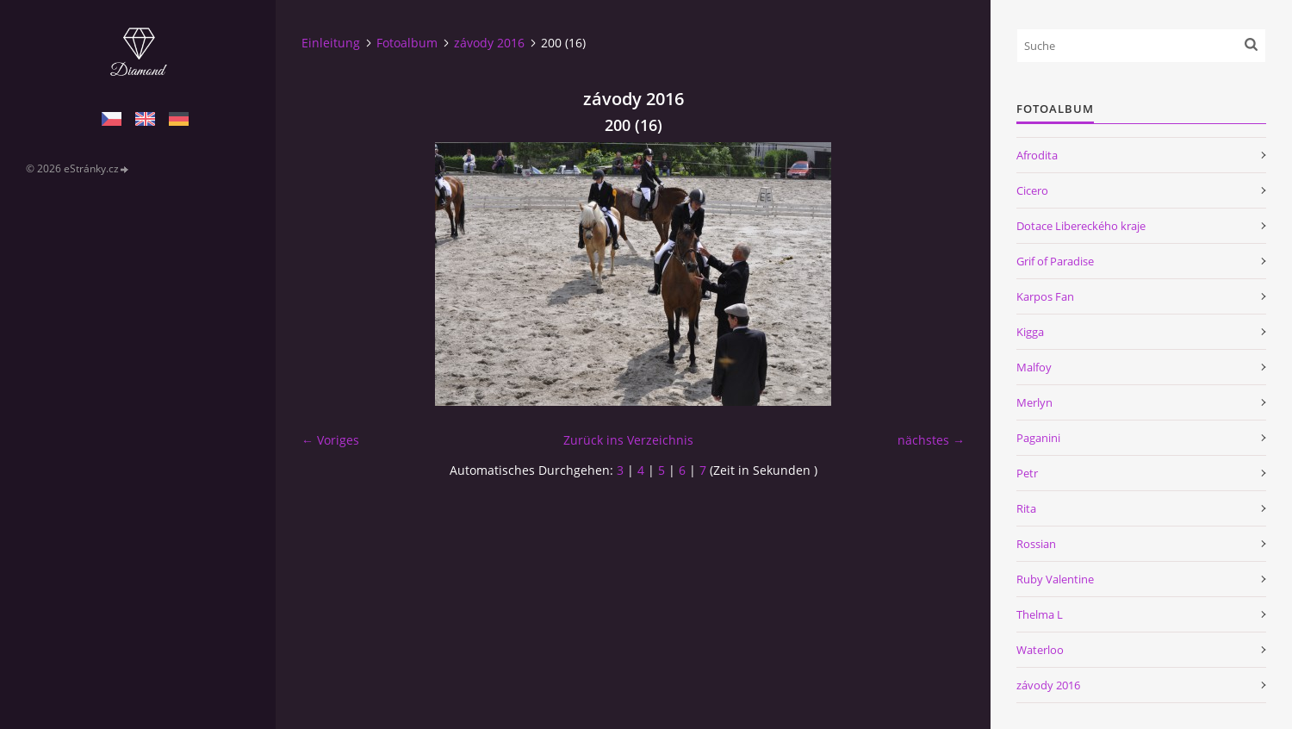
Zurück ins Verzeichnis (628, 440)
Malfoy (1034, 367)
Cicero (1032, 190)
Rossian (1036, 543)
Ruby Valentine (1055, 579)
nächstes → (931, 440)
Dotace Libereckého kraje (1081, 226)
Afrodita (1037, 155)
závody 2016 (489, 42)
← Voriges (330, 440)
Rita (1026, 508)
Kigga (1030, 332)
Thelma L (1039, 614)
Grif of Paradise (1055, 261)
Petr (1027, 473)
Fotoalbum (407, 42)
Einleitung (330, 42)
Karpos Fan (1045, 296)
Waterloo (1040, 649)
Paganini (1038, 438)
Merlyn (1034, 402)
